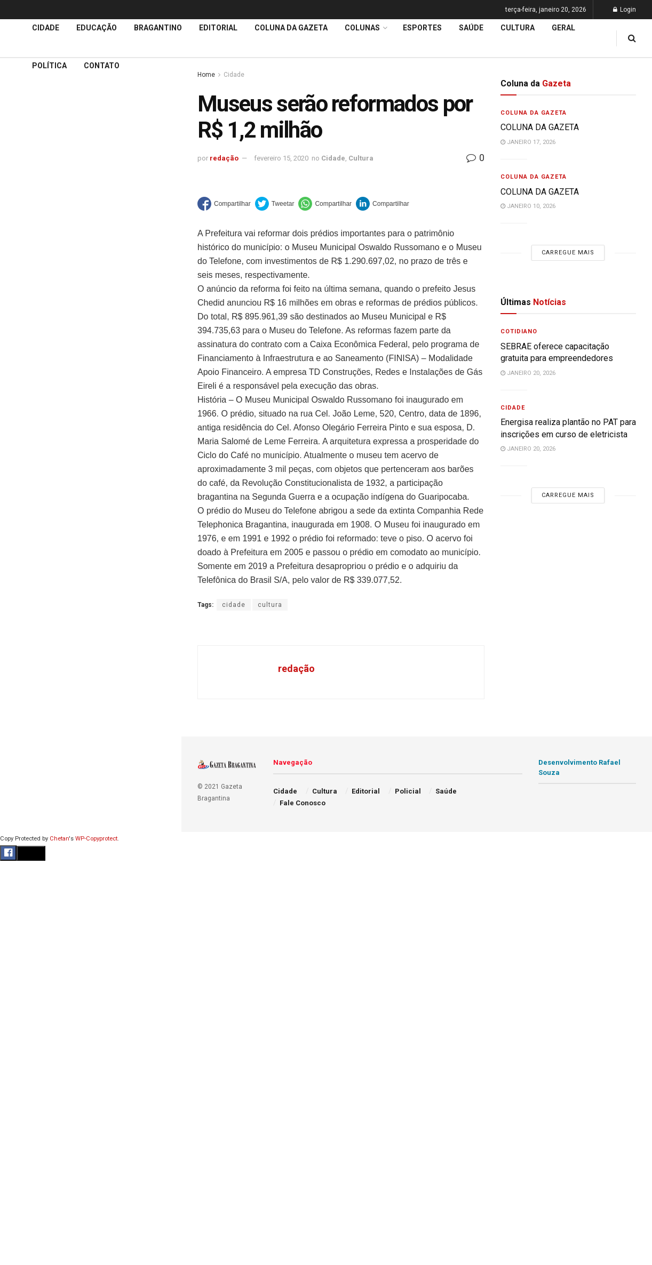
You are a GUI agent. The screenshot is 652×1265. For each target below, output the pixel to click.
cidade (233, 605)
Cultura (517, 27)
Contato (102, 65)
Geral (563, 27)
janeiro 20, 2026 (527, 373)
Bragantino (158, 27)
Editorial (26, 317)
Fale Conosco (302, 803)
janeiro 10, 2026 (527, 206)
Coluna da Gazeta (42, 338)
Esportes (422, 27)
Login (624, 9)
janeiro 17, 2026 (527, 142)
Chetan (59, 838)
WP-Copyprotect (96, 838)
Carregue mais (90, 192)
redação (224, 158)
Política (49, 65)
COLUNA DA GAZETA (539, 127)
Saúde (471, 27)
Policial (408, 791)
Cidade (23, 277)
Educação (28, 297)
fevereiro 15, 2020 (281, 158)
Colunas (362, 27)
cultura (270, 605)
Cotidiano (518, 331)
